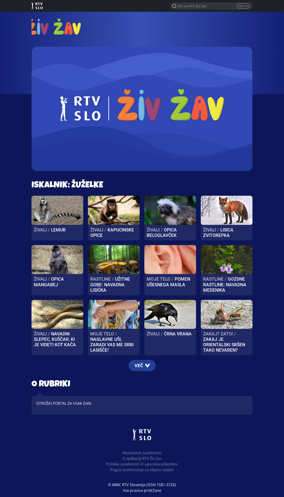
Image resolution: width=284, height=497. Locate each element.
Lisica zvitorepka (218, 232)
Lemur (58, 230)
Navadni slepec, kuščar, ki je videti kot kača (55, 339)
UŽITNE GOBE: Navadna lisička (110, 284)
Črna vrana (178, 334)
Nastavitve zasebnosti (142, 452)
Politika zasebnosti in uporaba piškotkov (142, 464)
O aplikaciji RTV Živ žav (142, 458)
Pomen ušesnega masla (168, 281)
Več (142, 365)
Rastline (100, 279)
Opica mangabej (49, 281)
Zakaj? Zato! (218, 334)
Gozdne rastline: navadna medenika (224, 284)
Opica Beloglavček (162, 232)
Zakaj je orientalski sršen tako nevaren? (224, 345)
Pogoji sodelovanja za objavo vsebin (142, 469)
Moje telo (158, 279)
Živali (40, 230)
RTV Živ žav (59, 26)
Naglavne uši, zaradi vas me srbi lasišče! (112, 345)
